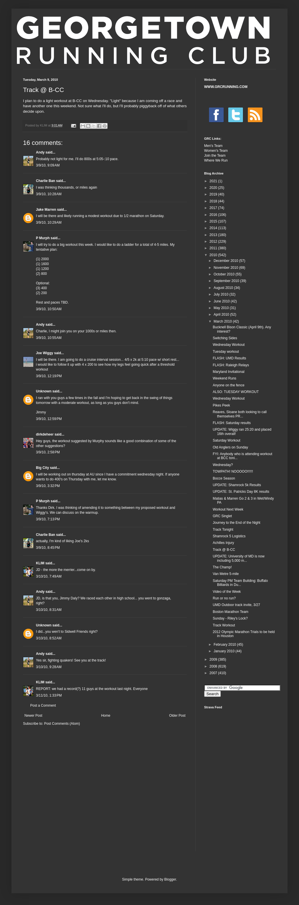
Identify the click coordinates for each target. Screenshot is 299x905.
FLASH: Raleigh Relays (231, 365)
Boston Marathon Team (230, 612)
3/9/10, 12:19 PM (49, 376)
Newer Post (33, 716)
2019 (214, 194)
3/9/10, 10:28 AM (49, 194)
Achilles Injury (223, 543)
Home (105, 716)
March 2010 (223, 321)
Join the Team (215, 156)
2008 (214, 666)
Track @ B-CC (224, 550)
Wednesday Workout (229, 345)
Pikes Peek (221, 405)
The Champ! (222, 567)
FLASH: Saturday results (232, 423)
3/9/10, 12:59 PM (49, 419)
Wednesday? (223, 465)
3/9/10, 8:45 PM (48, 548)
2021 (214, 181)
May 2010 (222, 308)
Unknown (43, 391)
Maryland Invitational (228, 372)
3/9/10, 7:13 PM (48, 519)
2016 (214, 215)
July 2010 (221, 294)
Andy (40, 152)
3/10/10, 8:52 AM (49, 638)
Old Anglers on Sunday (230, 447)
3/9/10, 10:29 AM (49, 223)
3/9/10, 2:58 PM (48, 452)
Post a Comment (43, 705)
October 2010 (224, 274)
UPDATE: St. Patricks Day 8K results (241, 492)
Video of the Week (227, 592)
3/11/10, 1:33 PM (49, 695)
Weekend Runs (224, 378)
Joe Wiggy (44, 353)
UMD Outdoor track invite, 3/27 (236, 605)
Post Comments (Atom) (62, 724)
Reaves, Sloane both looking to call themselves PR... (240, 414)
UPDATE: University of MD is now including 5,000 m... (238, 558)
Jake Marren (46, 210)
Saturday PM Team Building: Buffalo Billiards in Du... (240, 583)
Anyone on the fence (228, 385)
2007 (214, 673)
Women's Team (216, 151)
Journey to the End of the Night (236, 523)
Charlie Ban (45, 181)
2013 (214, 235)
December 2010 (226, 261)
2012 (214, 241)
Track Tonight (223, 530)
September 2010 (227, 281)
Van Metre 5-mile (226, 574)
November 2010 (226, 268)
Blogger (170, 879)
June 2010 (222, 301)
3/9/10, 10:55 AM (49, 338)
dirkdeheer (44, 434)
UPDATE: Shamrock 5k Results (237, 485)
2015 (214, 221)
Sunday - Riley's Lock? (230, 618)
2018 (214, 201)
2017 (214, 208)
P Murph (43, 238)
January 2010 (224, 651)
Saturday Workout (226, 440)
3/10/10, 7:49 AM (49, 576)
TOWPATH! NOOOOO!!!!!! (233, 471)
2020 (214, 188)
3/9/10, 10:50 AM (49, 309)
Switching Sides (225, 338)
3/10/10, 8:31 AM (49, 610)
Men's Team (213, 146)
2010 (214, 255)
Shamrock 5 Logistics (229, 536)
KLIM (40, 563)
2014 (214, 228)
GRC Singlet (222, 516)
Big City (42, 468)
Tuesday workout (226, 352)
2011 (214, 248)
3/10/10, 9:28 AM (49, 667)
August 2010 (224, 288)
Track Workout (224, 625)
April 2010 (222, 314)
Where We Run (216, 160)
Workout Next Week (228, 509)
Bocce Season (224, 478)
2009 (214, 659)
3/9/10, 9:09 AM (48, 165)
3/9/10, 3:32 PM (48, 486)
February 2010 (225, 645)
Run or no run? (224, 598)
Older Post (177, 716)
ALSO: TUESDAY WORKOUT (236, 392)
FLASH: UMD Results (229, 358)
